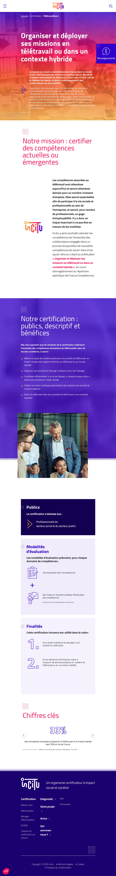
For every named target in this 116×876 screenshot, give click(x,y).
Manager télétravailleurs (28, 818)
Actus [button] (45, 818)
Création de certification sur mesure (28, 834)
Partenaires (65, 804)
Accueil (24, 16)
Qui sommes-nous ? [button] (46, 830)
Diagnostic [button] (48, 799)
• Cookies (80, 864)
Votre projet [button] (47, 808)
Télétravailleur (27, 810)
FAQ (62, 798)
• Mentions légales (64, 864)
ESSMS (24, 825)
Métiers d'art (27, 805)
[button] (4, 6)
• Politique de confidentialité (58, 867)
